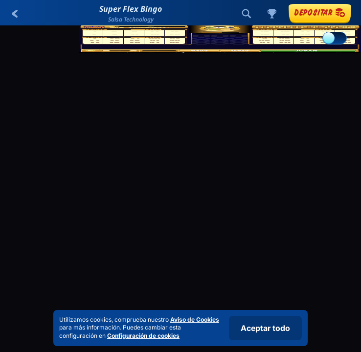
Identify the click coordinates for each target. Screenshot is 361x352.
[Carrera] (272, 13)
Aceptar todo (265, 328)
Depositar (319, 12)
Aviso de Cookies (194, 319)
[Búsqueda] (246, 13)
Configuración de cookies (143, 335)
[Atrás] (14, 13)
